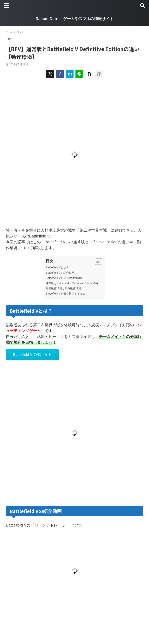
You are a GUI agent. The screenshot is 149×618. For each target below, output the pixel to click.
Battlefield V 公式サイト (34, 355)
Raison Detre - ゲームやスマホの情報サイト (74, 19)
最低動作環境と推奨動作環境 (63, 288)
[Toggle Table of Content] (96, 261)
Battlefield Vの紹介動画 (60, 272)
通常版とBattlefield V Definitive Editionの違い (73, 283)
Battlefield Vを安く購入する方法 (65, 293)
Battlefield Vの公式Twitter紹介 (64, 278)
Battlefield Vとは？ (57, 267)
